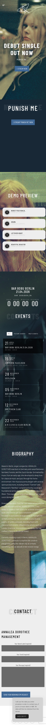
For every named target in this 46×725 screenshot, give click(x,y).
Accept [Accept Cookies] (22, 716)
